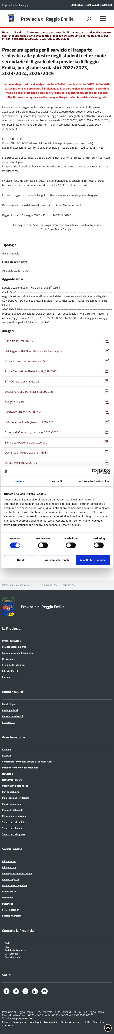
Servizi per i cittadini (13, 822)
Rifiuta (21, 560)
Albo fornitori (9, 861)
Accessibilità (50, 1022)
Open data (7, 897)
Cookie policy (19, 1022)
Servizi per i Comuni (12, 828)
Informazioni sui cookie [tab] (94, 481)
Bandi (18, 32)
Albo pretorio (9, 867)
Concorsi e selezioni (12, 716)
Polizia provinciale (11, 804)
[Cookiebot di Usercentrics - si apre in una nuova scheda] (94, 471)
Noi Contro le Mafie (12, 779)
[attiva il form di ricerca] (89, 19)
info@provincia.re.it (22, 1018)
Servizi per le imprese (13, 834)
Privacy (6, 1022)
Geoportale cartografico (14, 885)
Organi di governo (11, 641)
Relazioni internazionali (14, 816)
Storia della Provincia (13, 665)
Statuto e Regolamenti (14, 647)
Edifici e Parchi (10, 671)
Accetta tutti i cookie (93, 560)
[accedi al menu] (103, 18)
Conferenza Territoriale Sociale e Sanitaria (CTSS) (27, 761)
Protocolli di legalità (12, 810)
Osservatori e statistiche (15, 785)
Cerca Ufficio (11, 953)
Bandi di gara (9, 704)
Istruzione (7, 774)
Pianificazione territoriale (15, 798)
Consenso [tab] (20, 481)
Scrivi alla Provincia (15, 950)
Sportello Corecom (11, 915)
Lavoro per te (9, 891)
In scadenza (8, 722)
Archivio (6, 749)
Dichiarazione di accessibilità (75, 1022)
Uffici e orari (8, 659)
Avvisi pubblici (10, 710)
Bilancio (6, 755)
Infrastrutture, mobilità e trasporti (20, 767)
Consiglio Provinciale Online (17, 873)
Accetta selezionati (57, 560)
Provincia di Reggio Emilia (47, 19)
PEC (7, 946)
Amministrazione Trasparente (17, 653)
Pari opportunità (10, 792)
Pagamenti (8, 903)
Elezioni (6, 677)
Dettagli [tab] (57, 481)
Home (5, 32)
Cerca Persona (12, 957)
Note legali (35, 1022)
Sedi (7, 943)
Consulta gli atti (10, 879)
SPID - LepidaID (10, 909)
